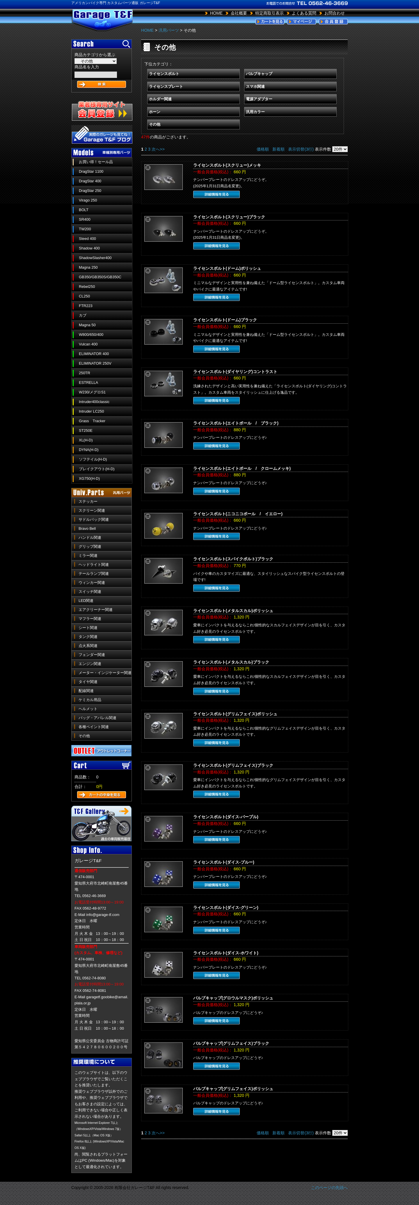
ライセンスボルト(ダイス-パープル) (225, 816)
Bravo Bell (87, 528)
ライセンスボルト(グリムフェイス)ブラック (233, 765)
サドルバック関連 (94, 519)
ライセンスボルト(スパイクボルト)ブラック (233, 559)
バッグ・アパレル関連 (97, 718)
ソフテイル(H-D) (93, 459)
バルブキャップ (259, 74)
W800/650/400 (91, 334)
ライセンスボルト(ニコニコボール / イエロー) (238, 513)
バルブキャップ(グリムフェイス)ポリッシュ (233, 1088)
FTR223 (86, 306)
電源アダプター (259, 99)
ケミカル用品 (90, 700)
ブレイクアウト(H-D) (97, 469)
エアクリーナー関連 (96, 609)
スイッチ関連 (90, 591)
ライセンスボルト (164, 74)
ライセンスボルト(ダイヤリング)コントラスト (235, 371)
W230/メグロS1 (92, 392)
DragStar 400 (90, 181)
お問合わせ (334, 13)
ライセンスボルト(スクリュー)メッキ (227, 165)
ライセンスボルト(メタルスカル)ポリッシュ (233, 610)
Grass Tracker (92, 421)
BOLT (83, 210)
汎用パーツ (169, 30)
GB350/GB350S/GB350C (100, 277)
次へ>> (158, 149)
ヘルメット (88, 709)
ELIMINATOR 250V (95, 363)
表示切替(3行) (301, 149)
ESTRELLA (88, 382)
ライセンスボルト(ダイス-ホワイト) (225, 953)
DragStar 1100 (91, 171)
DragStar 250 (90, 190)
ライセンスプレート (166, 86)
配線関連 (86, 691)
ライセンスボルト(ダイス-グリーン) (225, 907)
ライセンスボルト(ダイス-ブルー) (223, 862)
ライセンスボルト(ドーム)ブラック (225, 320)
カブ (82, 315)
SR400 (84, 219)
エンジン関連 (90, 664)
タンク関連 (88, 636)
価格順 (263, 149)
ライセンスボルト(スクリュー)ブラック (229, 217)
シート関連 (88, 627)
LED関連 (86, 600)
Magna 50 (87, 325)
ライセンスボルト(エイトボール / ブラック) (236, 423)
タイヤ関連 (88, 682)
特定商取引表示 (269, 13)
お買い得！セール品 (96, 162)
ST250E (86, 430)
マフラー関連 (90, 618)
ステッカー (88, 501)
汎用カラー (255, 112)
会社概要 (239, 13)
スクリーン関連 (92, 510)
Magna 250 (88, 267)
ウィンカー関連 (92, 582)
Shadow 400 (89, 248)
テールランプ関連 (94, 573)
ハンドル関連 (90, 537)
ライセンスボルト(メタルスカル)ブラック (231, 662)
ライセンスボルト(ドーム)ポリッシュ (227, 268)
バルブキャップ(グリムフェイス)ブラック (231, 1043)
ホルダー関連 (160, 99)
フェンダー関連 (92, 655)
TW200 (85, 229)
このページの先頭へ (329, 1187)
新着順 (278, 149)
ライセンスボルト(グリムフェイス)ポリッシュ (235, 714)
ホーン (154, 112)
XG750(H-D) (89, 478)
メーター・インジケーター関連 (105, 673)
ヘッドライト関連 (94, 564)
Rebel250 (87, 286)
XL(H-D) (86, 440)
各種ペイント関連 (94, 727)
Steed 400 (87, 238)
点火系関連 (88, 646)
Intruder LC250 (91, 411)
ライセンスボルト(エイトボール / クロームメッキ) (242, 468)
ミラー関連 (88, 555)
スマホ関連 (255, 86)
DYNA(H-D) (89, 450)
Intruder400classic (94, 402)
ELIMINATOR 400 (94, 354)
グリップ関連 (90, 546)
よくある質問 (304, 13)
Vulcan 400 (88, 344)
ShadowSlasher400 (95, 258)
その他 (84, 736)
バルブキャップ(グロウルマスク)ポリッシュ (233, 998)
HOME (216, 13)
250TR (84, 373)
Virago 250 (88, 200)
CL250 (84, 296)
